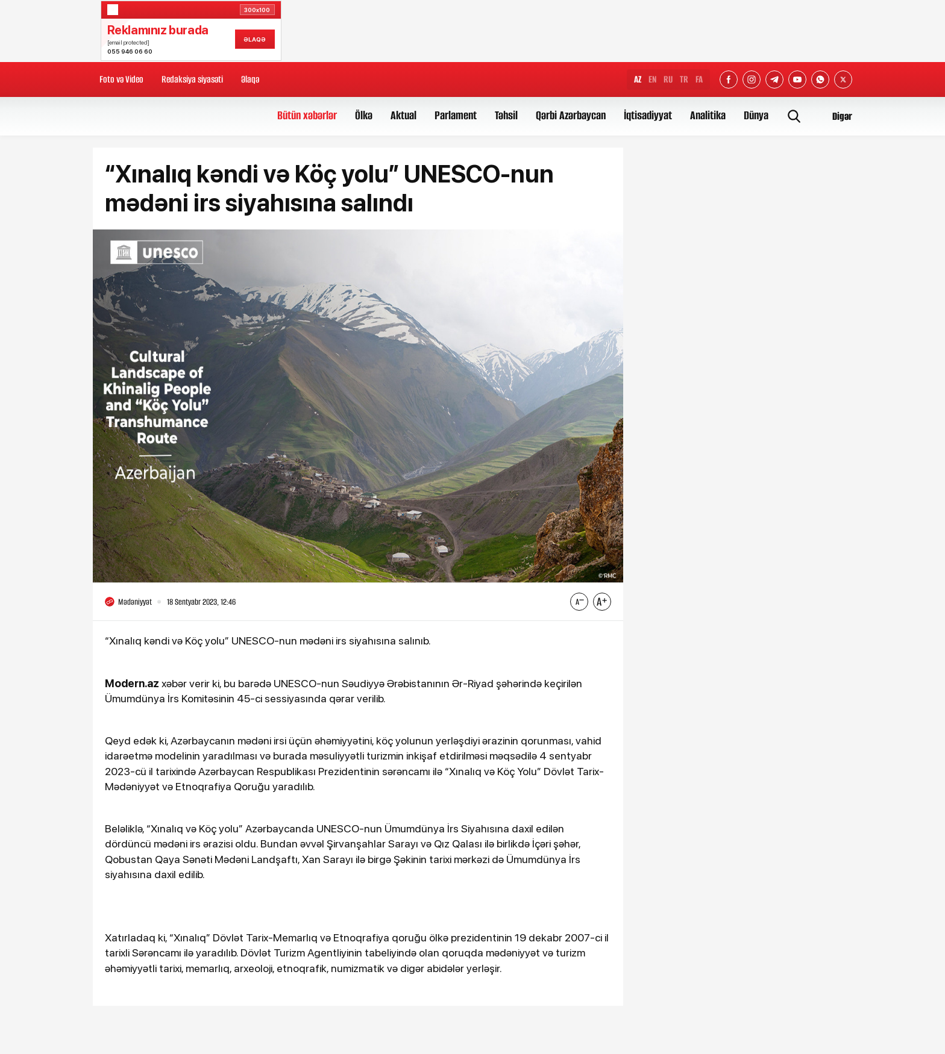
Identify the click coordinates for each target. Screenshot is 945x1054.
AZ (637, 79)
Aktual (403, 115)
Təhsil (506, 115)
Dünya (756, 115)
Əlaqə (250, 79)
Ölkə (363, 115)
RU (668, 79)
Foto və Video (121, 79)
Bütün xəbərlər (307, 115)
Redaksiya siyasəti (192, 79)
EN (652, 79)
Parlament (456, 115)
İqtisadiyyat (648, 115)
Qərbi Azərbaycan (571, 115)
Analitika (708, 115)
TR (684, 79)
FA (699, 79)
